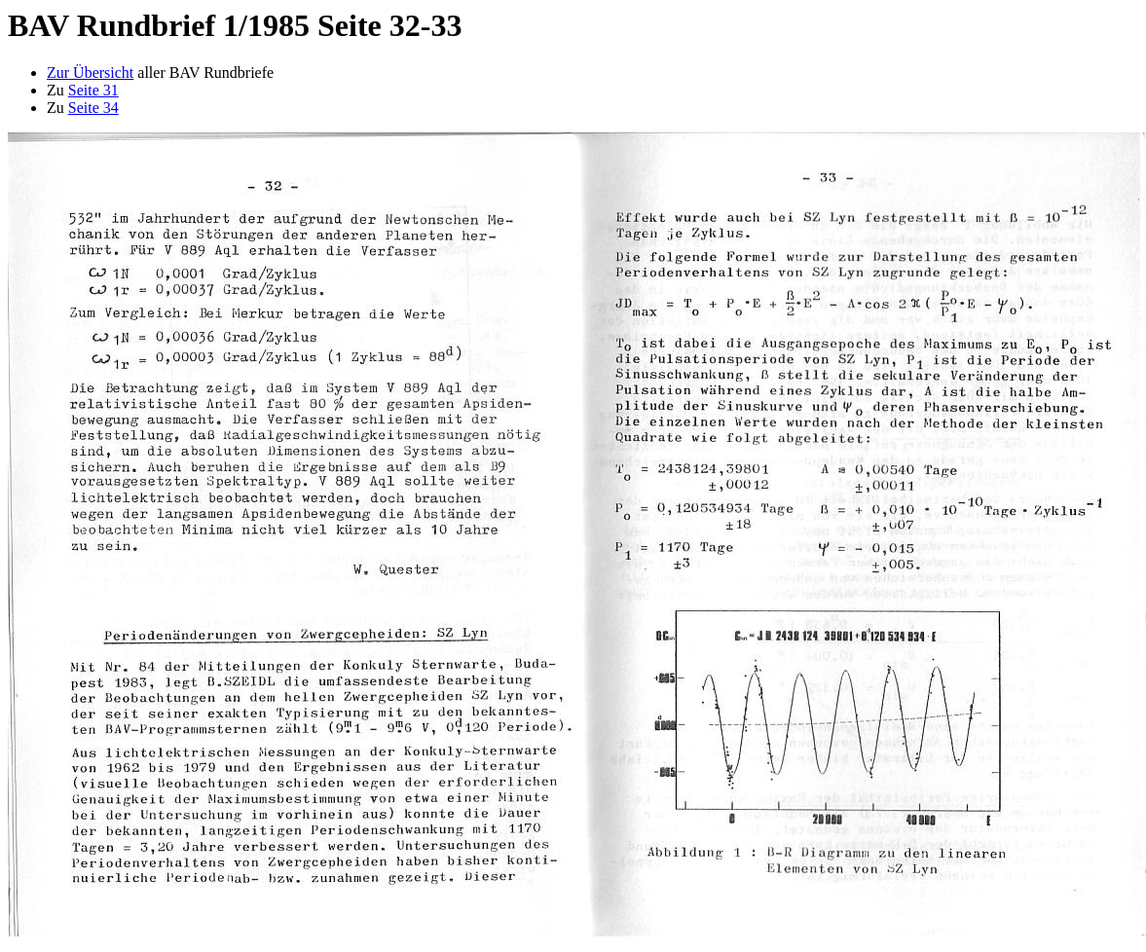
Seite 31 (93, 90)
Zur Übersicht (90, 72)
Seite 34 (93, 107)
